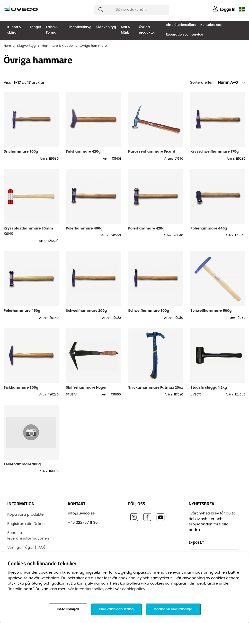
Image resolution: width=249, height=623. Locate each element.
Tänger (35, 27)
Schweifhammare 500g (211, 310)
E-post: (197, 542)
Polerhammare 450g (22, 310)
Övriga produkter (147, 30)
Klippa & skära (14, 30)
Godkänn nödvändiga (173, 609)
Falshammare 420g (83, 151)
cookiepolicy (133, 589)
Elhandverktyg (79, 27)
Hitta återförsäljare (181, 25)
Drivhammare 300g (21, 151)
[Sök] (131, 10)
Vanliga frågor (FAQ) (26, 547)
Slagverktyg (106, 27)
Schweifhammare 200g (86, 310)
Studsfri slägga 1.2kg (208, 387)
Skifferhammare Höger (86, 387)
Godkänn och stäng (116, 609)
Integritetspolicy (89, 589)
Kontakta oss (211, 25)
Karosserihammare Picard (151, 151)
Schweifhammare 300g (148, 310)
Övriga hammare (93, 45)
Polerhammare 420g (146, 228)
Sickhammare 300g (21, 387)
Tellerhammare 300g (22, 464)
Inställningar (68, 609)
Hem (7, 45)
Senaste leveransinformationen (28, 535)
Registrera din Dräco (26, 524)
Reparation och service (184, 34)
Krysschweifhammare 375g (214, 151)
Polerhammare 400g (84, 228)
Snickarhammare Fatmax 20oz (155, 387)
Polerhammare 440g (208, 228)
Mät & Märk (125, 30)
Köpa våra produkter (26, 514)
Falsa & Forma (52, 30)
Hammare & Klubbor (58, 45)
